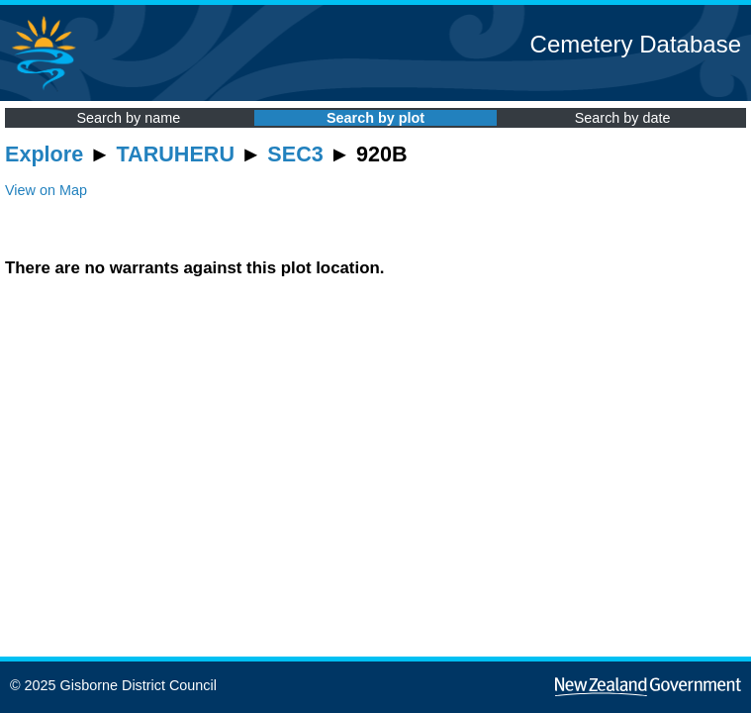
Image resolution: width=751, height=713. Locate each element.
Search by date (623, 118)
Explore (44, 154)
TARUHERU (176, 154)
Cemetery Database (635, 44)
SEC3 (295, 154)
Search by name (128, 118)
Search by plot (375, 118)
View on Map (46, 190)
